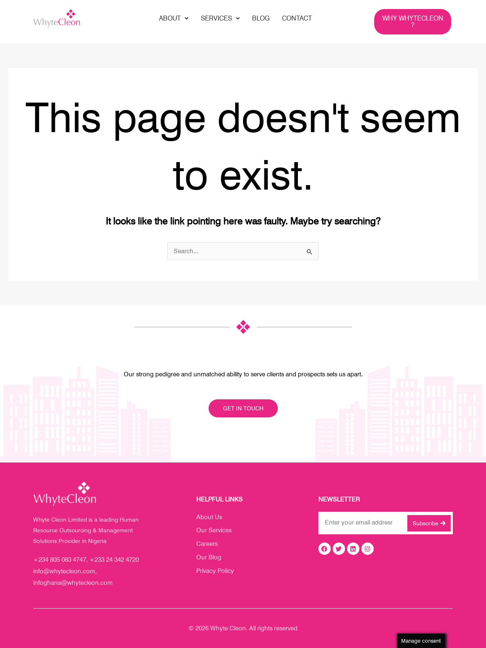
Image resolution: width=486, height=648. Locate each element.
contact (297, 18)
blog (261, 18)
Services (220, 18)
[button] (174, 18)
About (173, 18)
